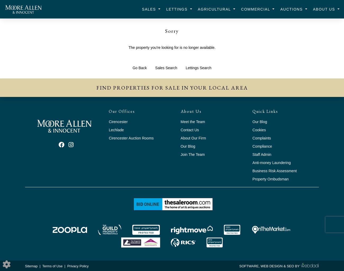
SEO (290, 266)
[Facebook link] (61, 145)
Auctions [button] (292, 9)
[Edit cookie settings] (7, 264)
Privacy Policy (78, 266)
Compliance (262, 146)
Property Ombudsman (270, 179)
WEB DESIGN (272, 266)
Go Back (140, 68)
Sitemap (31, 266)
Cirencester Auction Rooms (131, 138)
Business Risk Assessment (274, 171)
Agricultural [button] (215, 9)
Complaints (261, 138)
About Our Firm (193, 138)
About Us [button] (325, 9)
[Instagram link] (71, 145)
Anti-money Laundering (271, 163)
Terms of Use (52, 266)
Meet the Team (193, 122)
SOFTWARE (249, 266)
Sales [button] (149, 9)
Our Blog (188, 146)
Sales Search (166, 68)
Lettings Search (198, 68)
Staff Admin (261, 154)
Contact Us (190, 130)
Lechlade (116, 130)
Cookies (259, 130)
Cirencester (118, 122)
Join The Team (193, 154)
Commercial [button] (256, 9)
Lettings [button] (177, 9)
